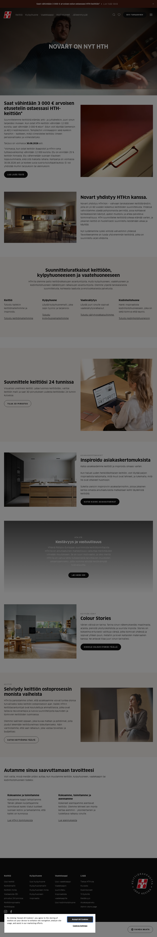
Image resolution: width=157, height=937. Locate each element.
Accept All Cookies (80, 919)
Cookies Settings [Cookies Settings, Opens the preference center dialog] (80, 926)
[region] (49, 923)
